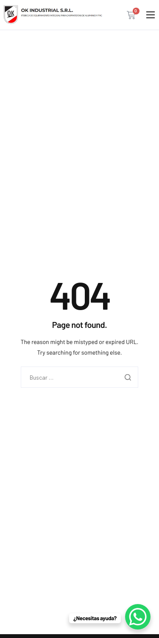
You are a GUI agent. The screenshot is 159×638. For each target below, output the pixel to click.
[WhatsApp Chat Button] (138, 617)
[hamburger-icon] (150, 14)
